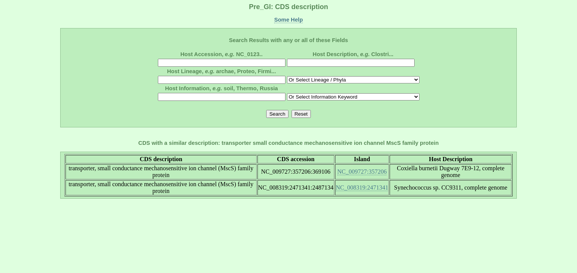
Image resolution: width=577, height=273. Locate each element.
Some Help (288, 20)
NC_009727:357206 (362, 171)
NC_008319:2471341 (362, 187)
